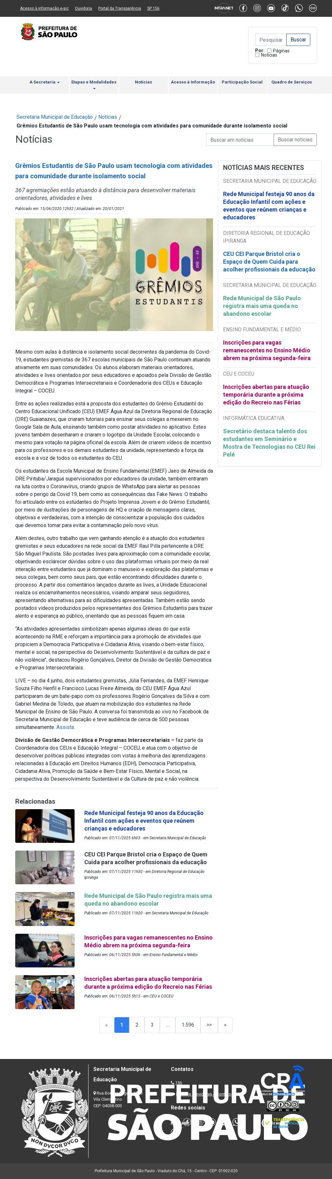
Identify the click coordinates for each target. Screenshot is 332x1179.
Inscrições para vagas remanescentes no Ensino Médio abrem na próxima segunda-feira (267, 350)
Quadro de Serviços (291, 82)
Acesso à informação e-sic (44, 8)
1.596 (188, 1025)
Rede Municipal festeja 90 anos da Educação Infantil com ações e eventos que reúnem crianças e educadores (268, 206)
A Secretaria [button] (45, 82)
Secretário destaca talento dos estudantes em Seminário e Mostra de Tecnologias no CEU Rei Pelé (269, 443)
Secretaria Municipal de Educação (55, 117)
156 (178, 1082)
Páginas (281, 51)
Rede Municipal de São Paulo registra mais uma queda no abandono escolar (262, 306)
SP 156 (153, 8)
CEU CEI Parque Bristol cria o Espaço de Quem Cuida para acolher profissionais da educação (269, 261)
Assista (65, 727)
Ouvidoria (83, 8)
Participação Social (242, 82)
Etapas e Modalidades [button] (93, 84)
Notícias (269, 55)
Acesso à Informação (193, 82)
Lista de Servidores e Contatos (204, 1094)
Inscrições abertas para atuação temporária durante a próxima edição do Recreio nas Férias (266, 394)
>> (209, 1025)
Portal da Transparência (119, 8)
